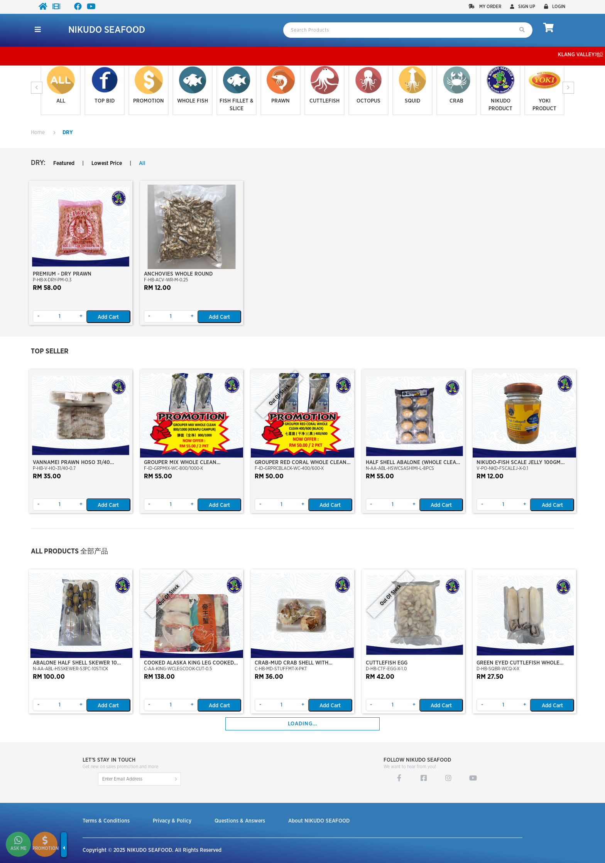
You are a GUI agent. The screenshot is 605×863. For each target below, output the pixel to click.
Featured (63, 163)
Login (554, 6)
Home (38, 132)
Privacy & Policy (172, 821)
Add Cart (108, 317)
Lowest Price (106, 163)
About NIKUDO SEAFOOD (319, 821)
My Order (484, 6)
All (142, 163)
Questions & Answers (240, 821)
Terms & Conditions (106, 821)
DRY (68, 132)
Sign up (522, 6)
